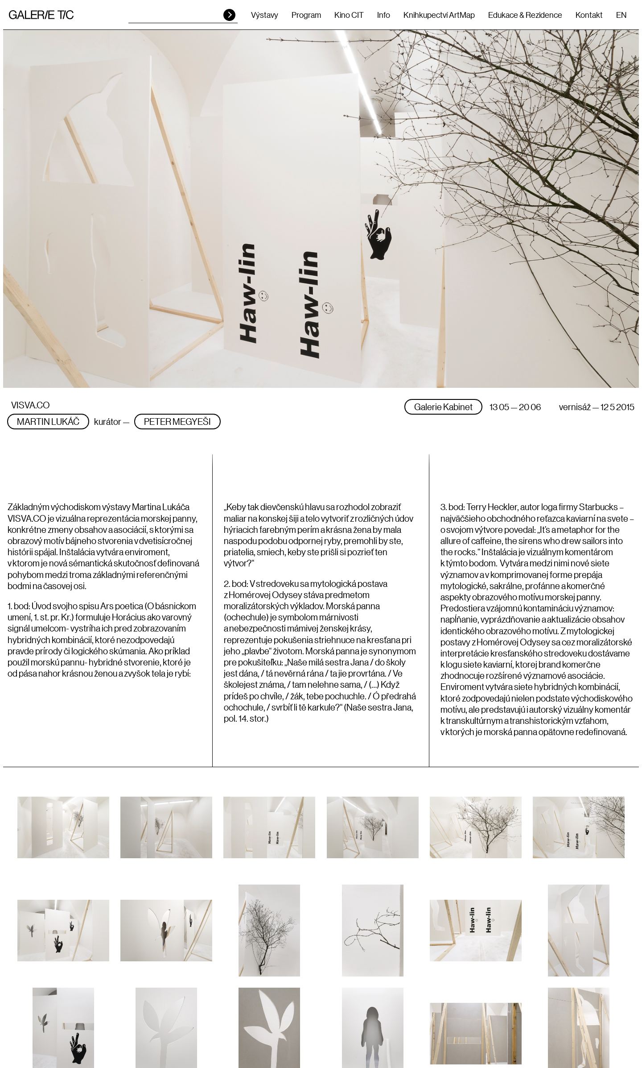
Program (306, 15)
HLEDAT (229, 15)
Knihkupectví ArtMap (439, 15)
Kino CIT (349, 15)
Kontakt (589, 15)
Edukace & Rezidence (525, 15)
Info (383, 15)
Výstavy (264, 15)
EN (621, 15)
